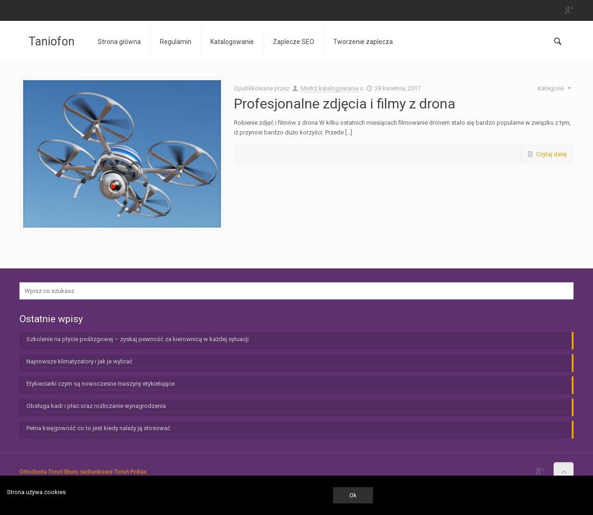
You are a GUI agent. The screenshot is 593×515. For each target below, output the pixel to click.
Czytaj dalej (551, 154)
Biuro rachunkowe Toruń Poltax (105, 471)
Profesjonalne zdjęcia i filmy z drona (344, 103)
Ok (353, 495)
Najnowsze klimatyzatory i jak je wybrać (79, 361)
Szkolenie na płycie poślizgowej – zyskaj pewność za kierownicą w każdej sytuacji (137, 339)
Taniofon (52, 41)
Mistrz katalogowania (330, 88)
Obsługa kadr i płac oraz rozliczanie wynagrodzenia (96, 405)
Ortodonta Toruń (41, 471)
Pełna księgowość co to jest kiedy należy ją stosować (98, 428)
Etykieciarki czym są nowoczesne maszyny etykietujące (100, 383)
